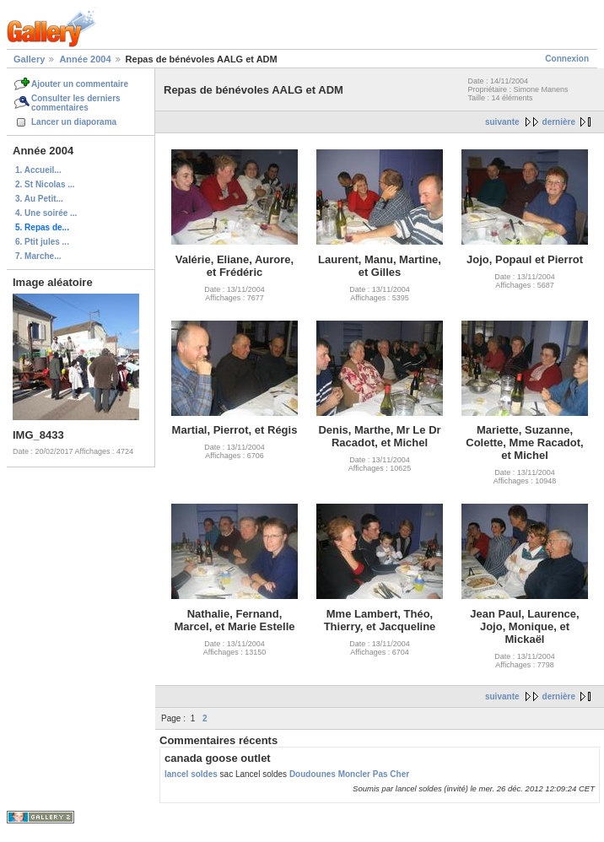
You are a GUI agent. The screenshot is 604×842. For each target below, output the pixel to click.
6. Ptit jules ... (42, 241)
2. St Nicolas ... (45, 184)
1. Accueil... (38, 170)
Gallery (29, 59)
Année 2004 (85, 59)
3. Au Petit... (39, 198)
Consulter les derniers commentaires (76, 103)
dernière (558, 122)
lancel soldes (191, 774)
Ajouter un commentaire (79, 84)
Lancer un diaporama (73, 122)
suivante (502, 122)
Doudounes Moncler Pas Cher (349, 774)
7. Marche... (38, 256)
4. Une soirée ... (46, 213)
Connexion (567, 58)
